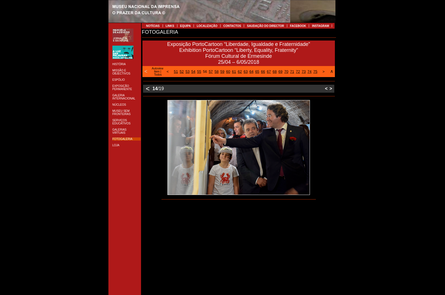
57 (211, 71)
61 (234, 71)
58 (217, 71)
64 (251, 71)
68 (275, 71)
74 (309, 71)
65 (257, 71)
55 (199, 71)
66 (263, 71)
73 (304, 71)
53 (188, 71)
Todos (158, 74)
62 (240, 71)
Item (156, 71)
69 (280, 71)
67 (269, 71)
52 (182, 71)
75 (315, 71)
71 (292, 71)
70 (286, 71)
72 (298, 71)
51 (176, 71)
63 (245, 71)
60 (228, 71)
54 (193, 71)
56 (205, 71)
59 (222, 71)
